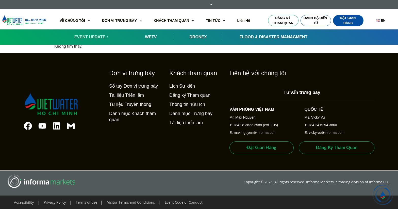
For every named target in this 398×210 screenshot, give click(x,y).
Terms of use (86, 202)
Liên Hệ (243, 21)
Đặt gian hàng (348, 20)
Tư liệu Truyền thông (128, 104)
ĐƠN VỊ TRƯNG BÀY (122, 20)
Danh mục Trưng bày (189, 113)
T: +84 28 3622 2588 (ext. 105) (252, 125)
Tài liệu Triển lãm (124, 95)
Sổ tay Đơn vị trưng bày (131, 86)
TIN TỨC (215, 20)
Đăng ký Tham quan (283, 20)
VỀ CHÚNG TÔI (75, 20)
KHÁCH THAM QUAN (174, 20)
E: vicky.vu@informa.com (324, 133)
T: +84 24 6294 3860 (321, 125)
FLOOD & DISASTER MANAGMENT (274, 37)
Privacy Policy (55, 202)
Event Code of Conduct (184, 202)
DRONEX (198, 37)
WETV (151, 37)
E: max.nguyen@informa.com (251, 133)
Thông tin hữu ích (185, 104)
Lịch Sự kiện (180, 86)
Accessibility (24, 202)
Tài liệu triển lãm (184, 122)
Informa (199, 4)
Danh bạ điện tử (316, 20)
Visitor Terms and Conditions (131, 202)
